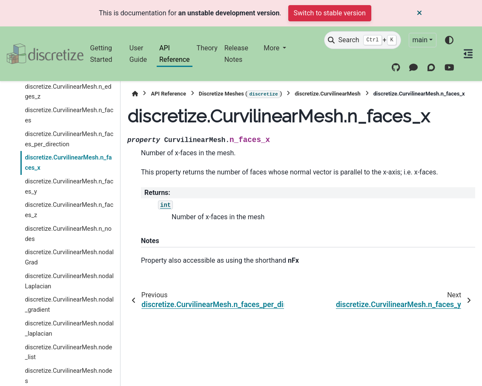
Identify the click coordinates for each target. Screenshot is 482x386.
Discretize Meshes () (240, 94)
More (272, 48)
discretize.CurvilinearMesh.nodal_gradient (69, 304)
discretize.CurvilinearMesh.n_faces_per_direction (69, 139)
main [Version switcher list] (420, 40)
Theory (207, 48)
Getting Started (101, 53)
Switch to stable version (330, 13)
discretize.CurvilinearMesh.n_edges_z (68, 92)
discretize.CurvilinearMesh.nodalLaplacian (69, 281)
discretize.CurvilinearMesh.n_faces (69, 115)
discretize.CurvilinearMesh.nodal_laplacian (69, 328)
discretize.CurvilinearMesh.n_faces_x (68, 162)
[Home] (135, 93)
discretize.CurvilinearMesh (328, 93)
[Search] (362, 40)
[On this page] (468, 53)
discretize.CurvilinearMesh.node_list (68, 352)
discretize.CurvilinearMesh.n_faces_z (69, 210)
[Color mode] (449, 40)
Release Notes (236, 53)
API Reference (174, 53)
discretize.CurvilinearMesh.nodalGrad (69, 257)
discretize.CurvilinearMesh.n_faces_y (69, 186)
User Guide (138, 53)
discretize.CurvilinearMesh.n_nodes (68, 234)
